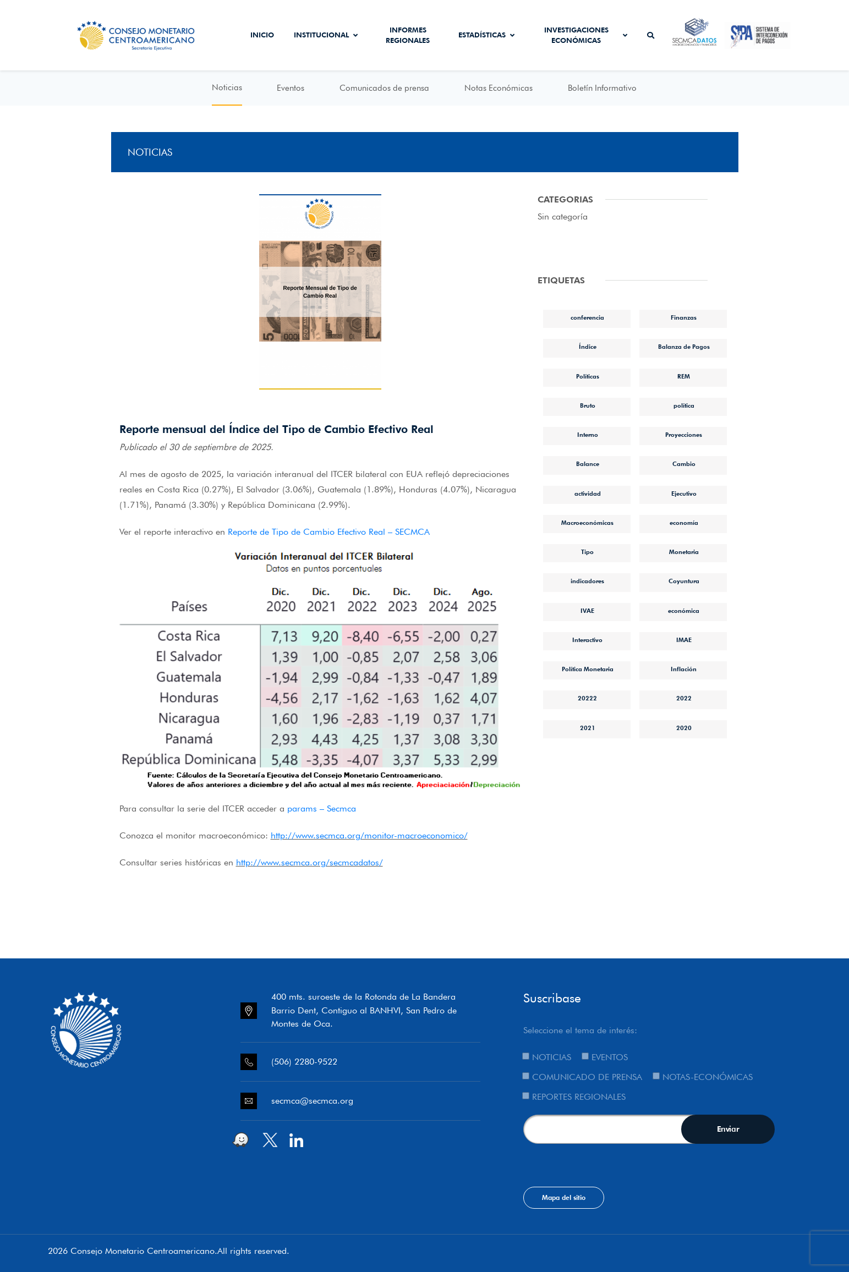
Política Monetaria (588, 669)
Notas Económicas (498, 88)
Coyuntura (684, 581)
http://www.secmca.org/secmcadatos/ (309, 862)
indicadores (587, 581)
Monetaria (684, 552)
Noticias (227, 87)
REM (683, 376)
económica (683, 611)
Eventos (290, 88)
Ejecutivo (684, 493)
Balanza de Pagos (684, 346)
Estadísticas (486, 34)
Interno (587, 434)
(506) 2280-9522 (304, 1061)
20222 (587, 698)
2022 (684, 698)
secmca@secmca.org (312, 1100)
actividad (587, 493)
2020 (684, 728)
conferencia (587, 317)
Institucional (326, 34)
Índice (587, 346)
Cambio (683, 464)
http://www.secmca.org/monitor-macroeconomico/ (369, 835)
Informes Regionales (408, 35)
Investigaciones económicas (585, 35)
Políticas (587, 376)
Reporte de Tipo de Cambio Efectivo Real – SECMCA (329, 532)
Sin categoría (563, 216)
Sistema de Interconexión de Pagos (757, 35)
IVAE (587, 611)
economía (684, 523)
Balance (587, 464)
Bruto (587, 405)
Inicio (262, 34)
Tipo (587, 552)
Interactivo (587, 640)
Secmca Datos (694, 35)
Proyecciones (683, 434)
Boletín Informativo (602, 88)
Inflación (684, 669)
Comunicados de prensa (384, 88)
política (683, 405)
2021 (587, 728)
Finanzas (684, 317)
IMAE (684, 640)
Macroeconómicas (587, 523)
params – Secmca (321, 808)
